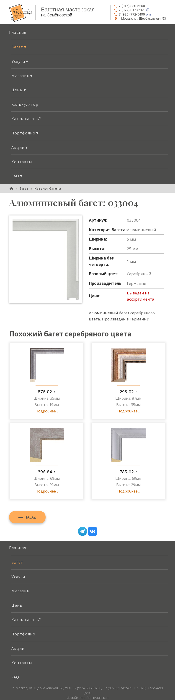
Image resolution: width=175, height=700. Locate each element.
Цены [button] (19, 89)
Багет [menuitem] (17, 562)
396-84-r (46, 472)
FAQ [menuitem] (15, 677)
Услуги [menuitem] (18, 576)
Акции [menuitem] (18, 648)
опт (132, 14)
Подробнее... (47, 411)
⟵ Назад (27, 517)
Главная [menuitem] (17, 32)
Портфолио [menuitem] (23, 634)
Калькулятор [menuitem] (25, 104)
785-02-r (128, 472)
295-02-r (128, 392)
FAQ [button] (17, 175)
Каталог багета (47, 188)
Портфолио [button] (25, 133)
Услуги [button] (20, 61)
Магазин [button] (22, 75)
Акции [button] (19, 147)
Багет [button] (19, 47)
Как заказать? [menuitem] (26, 118)
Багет (23, 188)
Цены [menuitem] (17, 605)
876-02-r (46, 392)
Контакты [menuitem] (21, 161)
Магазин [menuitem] (20, 590)
